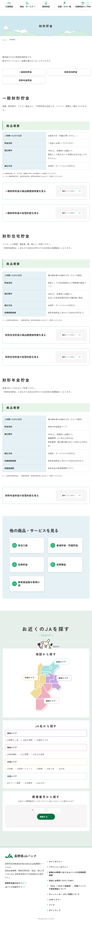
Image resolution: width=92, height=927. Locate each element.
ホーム (4, 41)
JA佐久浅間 (27, 741)
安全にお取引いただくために (61, 881)
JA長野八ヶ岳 (12, 741)
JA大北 (61, 770)
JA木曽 (10, 770)
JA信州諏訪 (12, 755)
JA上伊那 (25, 755)
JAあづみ (50, 770)
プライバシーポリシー (58, 868)
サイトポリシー (55, 862)
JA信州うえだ (42, 741)
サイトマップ (54, 911)
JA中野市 (28, 784)
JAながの (40, 784)
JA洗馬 (39, 770)
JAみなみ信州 (38, 755)
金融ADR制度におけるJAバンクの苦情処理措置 (67, 875)
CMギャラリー (55, 900)
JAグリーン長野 (13, 784)
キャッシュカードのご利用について (64, 895)
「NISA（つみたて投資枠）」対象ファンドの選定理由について (67, 889)
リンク (52, 906)
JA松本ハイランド (24, 770)
